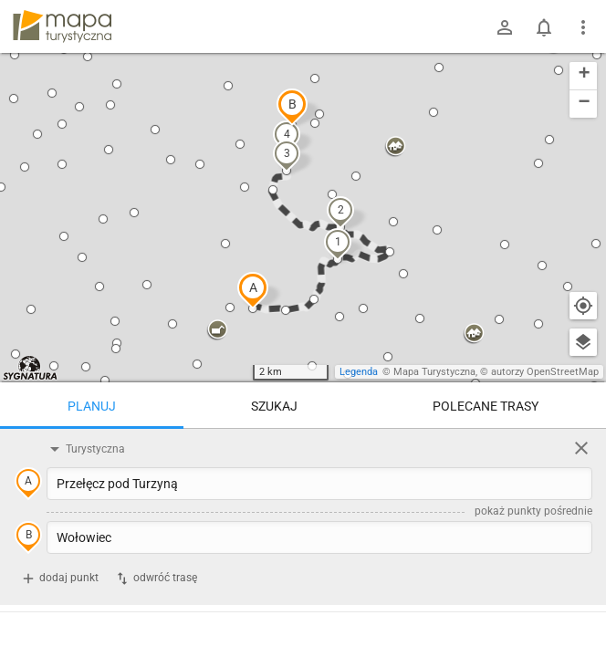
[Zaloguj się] (504, 27)
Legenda (359, 372)
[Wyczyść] (581, 448)
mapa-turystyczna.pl (62, 26)
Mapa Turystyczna (434, 372)
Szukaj (274, 406)
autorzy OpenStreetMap (545, 372)
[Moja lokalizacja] (583, 305)
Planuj (92, 406)
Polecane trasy (485, 406)
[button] (252, 290)
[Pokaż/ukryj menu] (583, 27)
